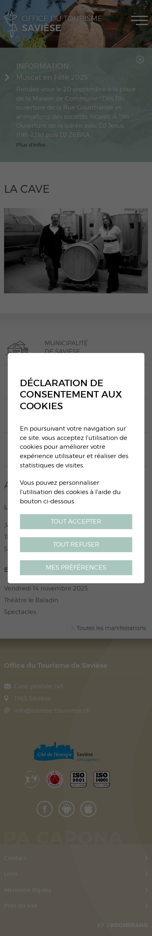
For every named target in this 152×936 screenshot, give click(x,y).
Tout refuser (76, 544)
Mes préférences (76, 567)
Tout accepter (76, 521)
